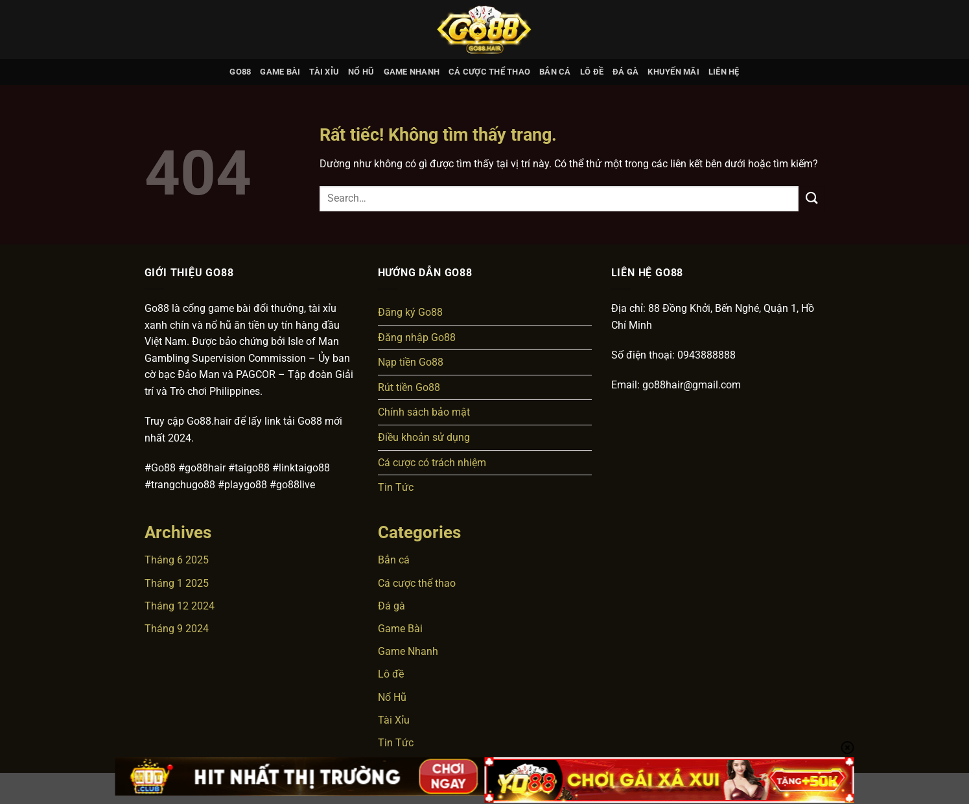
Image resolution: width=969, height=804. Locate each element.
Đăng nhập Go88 (417, 337)
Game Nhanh (412, 72)
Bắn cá (555, 72)
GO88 (240, 72)
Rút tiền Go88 (409, 387)
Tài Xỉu (324, 72)
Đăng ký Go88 (410, 312)
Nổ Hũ (361, 72)
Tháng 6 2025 (177, 560)
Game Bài (280, 72)
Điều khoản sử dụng (424, 437)
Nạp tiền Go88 (410, 362)
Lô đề (591, 72)
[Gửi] (811, 198)
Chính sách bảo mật (424, 412)
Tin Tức (396, 487)
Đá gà (625, 72)
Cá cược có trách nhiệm (432, 462)
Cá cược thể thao (489, 72)
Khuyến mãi (673, 72)
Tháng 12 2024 (180, 606)
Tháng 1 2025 (177, 583)
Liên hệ (724, 72)
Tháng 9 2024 (177, 628)
